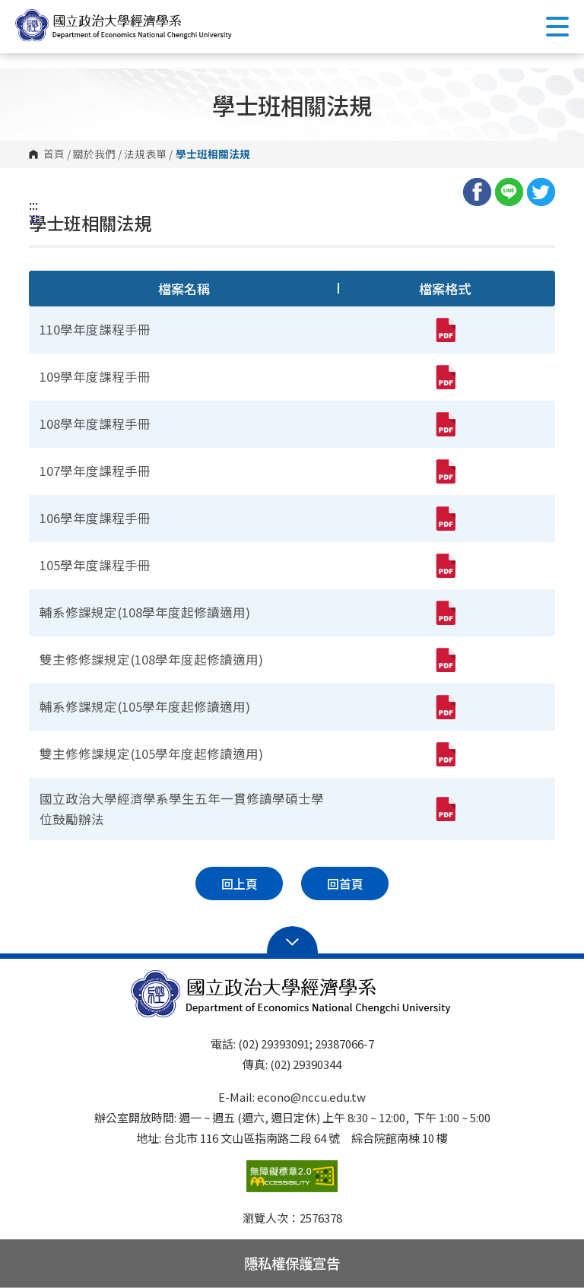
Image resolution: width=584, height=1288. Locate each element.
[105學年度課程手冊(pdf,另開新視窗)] (445, 566)
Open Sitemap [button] (292, 940)
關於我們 (94, 154)
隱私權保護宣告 (292, 1263)
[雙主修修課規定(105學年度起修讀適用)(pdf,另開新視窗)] (445, 754)
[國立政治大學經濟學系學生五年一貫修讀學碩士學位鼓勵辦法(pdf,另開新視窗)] (445, 809)
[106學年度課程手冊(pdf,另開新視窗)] (445, 518)
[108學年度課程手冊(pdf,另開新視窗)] (445, 424)
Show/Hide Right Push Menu (557, 26)
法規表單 (145, 154)
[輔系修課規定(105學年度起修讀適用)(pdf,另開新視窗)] (445, 707)
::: (33, 204)
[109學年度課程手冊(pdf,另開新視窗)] (445, 377)
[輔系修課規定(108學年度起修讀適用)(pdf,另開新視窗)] (445, 613)
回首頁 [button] (345, 883)
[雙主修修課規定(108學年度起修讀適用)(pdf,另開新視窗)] (445, 660)
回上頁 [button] (239, 883)
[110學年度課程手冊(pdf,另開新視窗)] (445, 330)
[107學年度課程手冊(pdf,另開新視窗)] (445, 471)
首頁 (54, 154)
